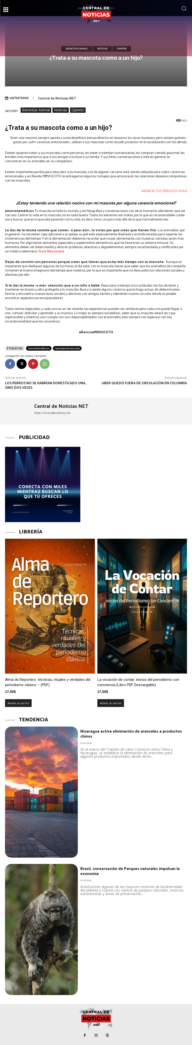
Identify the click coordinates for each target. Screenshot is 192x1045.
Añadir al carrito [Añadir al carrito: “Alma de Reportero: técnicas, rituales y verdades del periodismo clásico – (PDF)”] (18, 703)
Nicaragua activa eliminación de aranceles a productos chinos (131, 734)
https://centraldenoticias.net (52, 413)
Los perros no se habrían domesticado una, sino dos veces (45, 385)
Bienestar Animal (76, 49)
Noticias (102, 49)
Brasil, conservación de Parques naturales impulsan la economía (130, 871)
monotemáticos (39, 348)
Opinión (121, 49)
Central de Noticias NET (57, 98)
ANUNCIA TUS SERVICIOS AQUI (164, 191)
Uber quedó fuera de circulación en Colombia (144, 383)
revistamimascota (67, 348)
